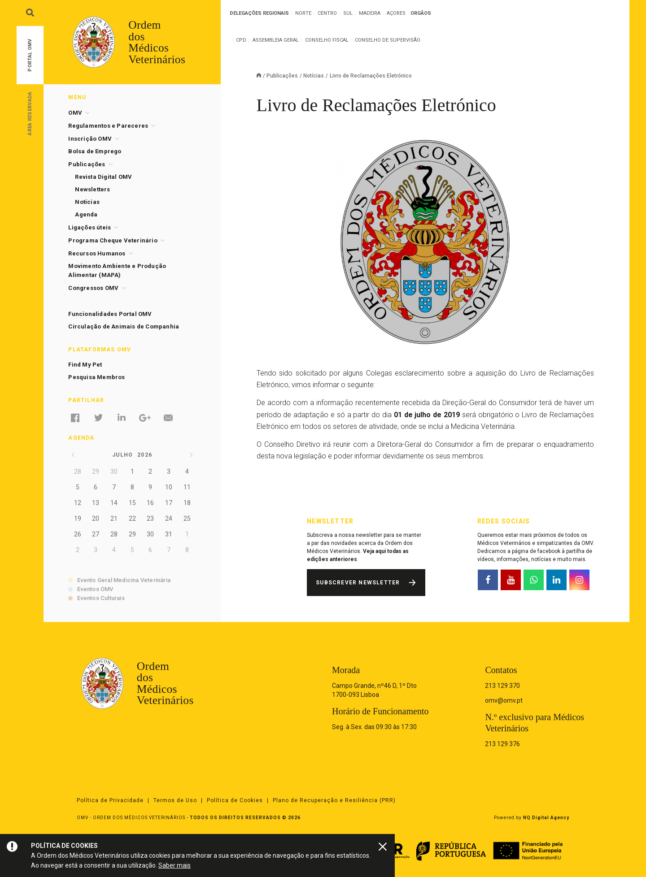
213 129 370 (502, 685)
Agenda (86, 214)
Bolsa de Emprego (94, 151)
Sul (348, 13)
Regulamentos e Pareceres (108, 125)
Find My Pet (85, 364)
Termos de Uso (175, 800)
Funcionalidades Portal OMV (110, 314)
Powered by (531, 817)
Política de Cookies (235, 800)
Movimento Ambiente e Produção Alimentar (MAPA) (117, 270)
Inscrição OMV (90, 138)
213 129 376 (502, 743)
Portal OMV (30, 55)
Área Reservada (30, 113)
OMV (75, 112)
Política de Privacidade (110, 800)
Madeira (369, 13)
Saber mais (174, 865)
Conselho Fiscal (327, 40)
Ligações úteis (89, 227)
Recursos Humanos (96, 253)
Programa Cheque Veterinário (112, 240)
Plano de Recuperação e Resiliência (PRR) (334, 800)
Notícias (313, 76)
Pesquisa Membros (96, 377)
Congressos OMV (93, 288)
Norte (303, 13)
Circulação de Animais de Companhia (123, 326)
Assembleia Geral (276, 40)
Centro (327, 13)
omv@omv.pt (504, 700)
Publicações (282, 76)
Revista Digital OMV (103, 176)
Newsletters (92, 189)
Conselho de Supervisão (387, 40)
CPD (241, 40)
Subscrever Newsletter (358, 582)
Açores (396, 13)
